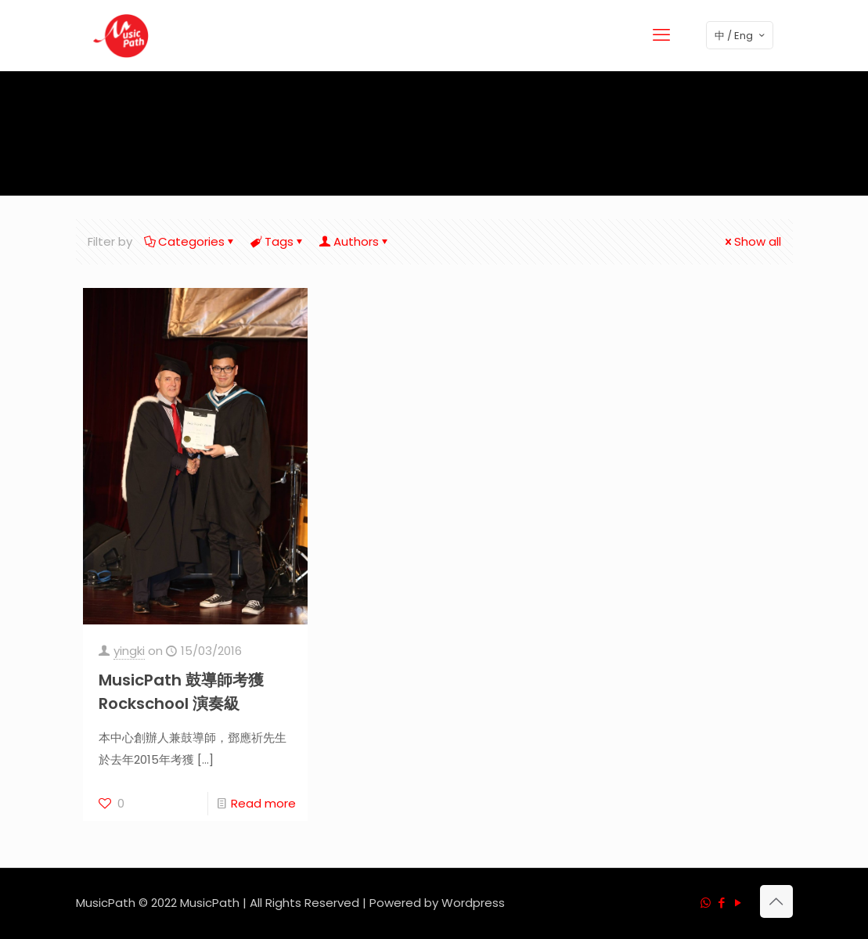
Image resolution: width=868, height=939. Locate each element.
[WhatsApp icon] (705, 902)
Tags (277, 241)
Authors (355, 241)
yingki (129, 650)
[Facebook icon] (722, 902)
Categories (190, 241)
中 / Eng (741, 35)
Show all (751, 241)
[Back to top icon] (776, 901)
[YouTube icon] (738, 902)
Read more (263, 803)
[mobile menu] (661, 35)
